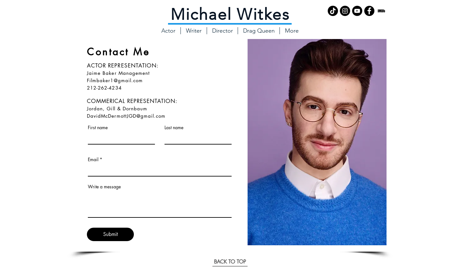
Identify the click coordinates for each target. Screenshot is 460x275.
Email (93, 159)
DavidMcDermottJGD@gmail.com (126, 116)
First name (98, 127)
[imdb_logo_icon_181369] (381, 11)
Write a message (104, 187)
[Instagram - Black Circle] (345, 11)
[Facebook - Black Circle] (369, 11)
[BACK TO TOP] (230, 261)
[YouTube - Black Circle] (357, 11)
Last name (174, 127)
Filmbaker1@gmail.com (115, 80)
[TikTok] (333, 11)
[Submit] (110, 234)
